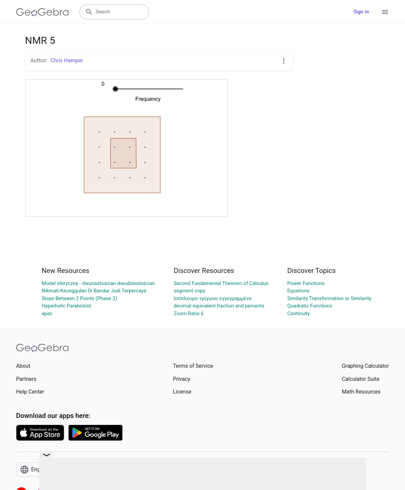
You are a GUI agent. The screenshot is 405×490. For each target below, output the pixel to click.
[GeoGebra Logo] (42, 12)
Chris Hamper (66, 60)
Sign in (361, 12)
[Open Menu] (385, 12)
